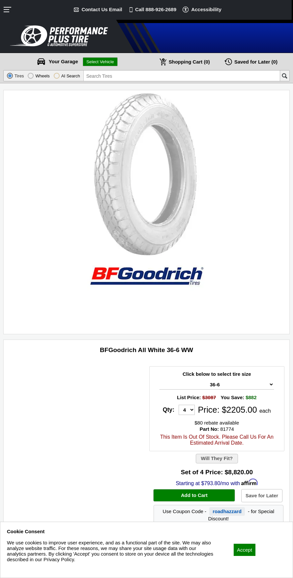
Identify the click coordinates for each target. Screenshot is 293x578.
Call (155, 9)
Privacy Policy (22, 568)
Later (256, 62)
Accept (244, 550)
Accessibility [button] (206, 9)
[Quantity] (187, 410)
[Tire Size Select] (216, 384)
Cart (189, 62)
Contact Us (101, 9)
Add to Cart (194, 496)
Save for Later (262, 496)
